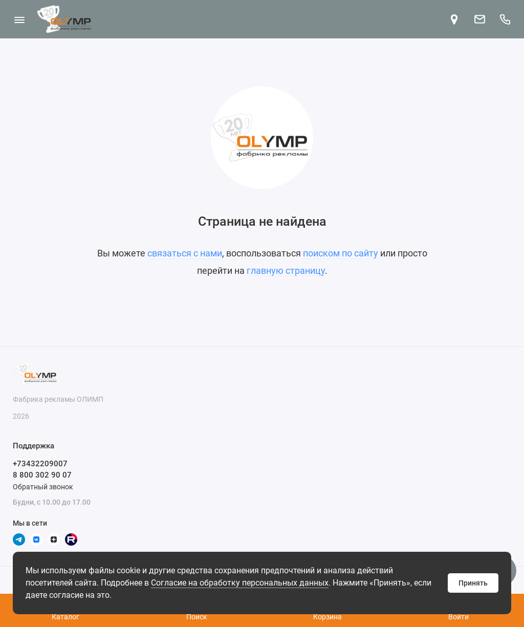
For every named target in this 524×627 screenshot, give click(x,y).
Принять (473, 583)
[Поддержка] (505, 19)
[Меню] (19, 19)
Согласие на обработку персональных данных (240, 583)
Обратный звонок (43, 487)
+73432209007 (40, 463)
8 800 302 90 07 (42, 475)
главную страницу (286, 270)
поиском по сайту (340, 253)
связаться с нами (184, 253)
